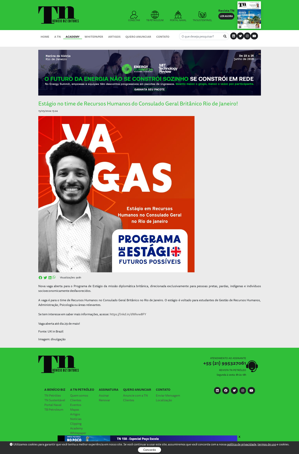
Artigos (114, 36)
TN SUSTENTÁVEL (202, 16)
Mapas (74, 409)
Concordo (149, 450)
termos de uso (267, 444)
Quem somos (79, 395)
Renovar (104, 400)
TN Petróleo (52, 395)
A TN (57, 36)
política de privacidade (241, 444)
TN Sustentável (54, 400)
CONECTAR (134, 16)
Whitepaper (94, 36)
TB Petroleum (53, 409)
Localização (164, 400)
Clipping (75, 423)
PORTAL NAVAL (178, 16)
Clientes (75, 400)
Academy (72, 36)
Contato (162, 36)
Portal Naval (53, 404)
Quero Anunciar (138, 36)
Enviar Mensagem (168, 395)
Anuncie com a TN (135, 395)
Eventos (75, 404)
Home (45, 36)
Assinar (104, 395)
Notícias (75, 418)
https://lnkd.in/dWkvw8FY (128, 314)
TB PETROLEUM (155, 16)
